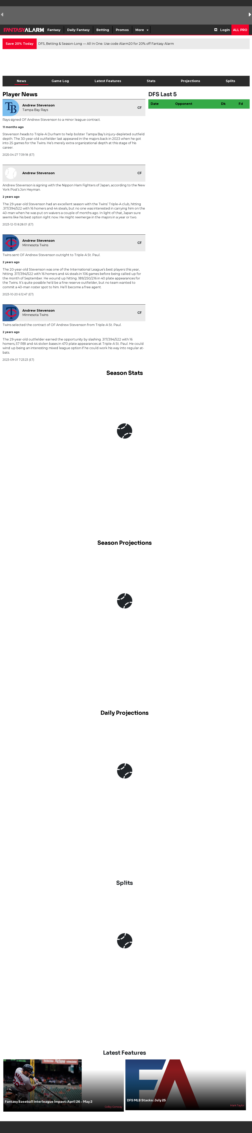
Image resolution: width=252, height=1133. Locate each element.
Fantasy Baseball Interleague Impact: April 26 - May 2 (48, 1102)
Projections (190, 81)
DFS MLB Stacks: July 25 (146, 1100)
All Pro (240, 30)
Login (225, 30)
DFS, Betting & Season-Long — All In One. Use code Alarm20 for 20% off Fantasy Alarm (106, 44)
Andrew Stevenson (38, 105)
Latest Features (108, 81)
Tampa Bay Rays (35, 110)
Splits (230, 81)
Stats (151, 81)
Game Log (60, 81)
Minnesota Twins (35, 245)
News (21, 81)
